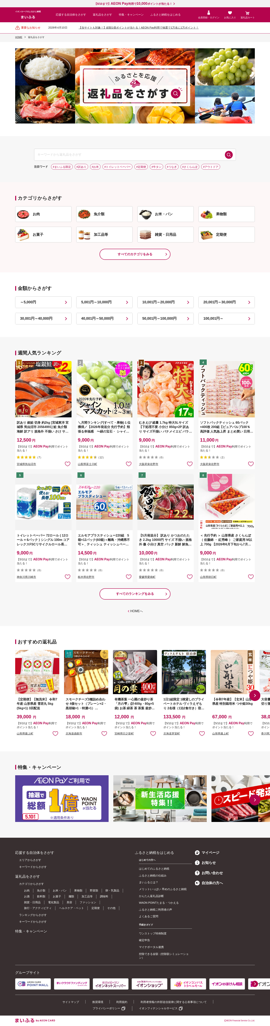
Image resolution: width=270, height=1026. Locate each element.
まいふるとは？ (148, 882)
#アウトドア (210, 166)
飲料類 (41, 896)
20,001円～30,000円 (219, 302)
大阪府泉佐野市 (148, 464)
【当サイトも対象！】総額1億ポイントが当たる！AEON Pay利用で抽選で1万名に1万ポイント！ (139, 27)
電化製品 (53, 902)
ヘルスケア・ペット (71, 908)
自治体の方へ (209, 883)
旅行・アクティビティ (38, 908)
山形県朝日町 (208, 576)
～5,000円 (28, 302)
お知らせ (205, 863)
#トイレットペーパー (117, 166)
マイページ (207, 853)
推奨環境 (97, 1002)
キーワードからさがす (33, 866)
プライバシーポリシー (106, 1008)
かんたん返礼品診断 (151, 896)
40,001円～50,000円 (97, 318)
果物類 (78, 890)
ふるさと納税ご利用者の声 (155, 909)
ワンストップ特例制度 (153, 933)
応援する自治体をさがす (71, 14)
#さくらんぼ (190, 166)
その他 (111, 908)
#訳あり (81, 166)
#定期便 (141, 166)
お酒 (27, 896)
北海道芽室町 (171, 733)
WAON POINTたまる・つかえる (159, 902)
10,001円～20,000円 (158, 302)
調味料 (104, 896)
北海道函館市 (74, 733)
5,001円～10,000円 (96, 302)
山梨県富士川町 (87, 464)
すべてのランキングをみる (135, 593)
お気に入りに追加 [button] (68, 464)
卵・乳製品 (112, 890)
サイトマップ (70, 1002)
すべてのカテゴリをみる (135, 254)
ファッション (88, 902)
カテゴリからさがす (31, 883)
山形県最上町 (25, 733)
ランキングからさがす (33, 914)
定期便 (95, 908)
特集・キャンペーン (131, 14)
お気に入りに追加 (55, 733)
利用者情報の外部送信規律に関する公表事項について (174, 1002)
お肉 (27, 890)
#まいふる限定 (62, 166)
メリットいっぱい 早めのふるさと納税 (163, 889)
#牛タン (156, 166)
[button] (254, 695)
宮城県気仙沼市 (26, 464)
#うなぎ (172, 166)
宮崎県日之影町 (124, 733)
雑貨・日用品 (32, 902)
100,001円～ (213, 318)
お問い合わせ (209, 873)
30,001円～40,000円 (36, 318)
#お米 (95, 166)
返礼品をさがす (102, 14)
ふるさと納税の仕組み (153, 875)
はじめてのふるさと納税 (154, 868)
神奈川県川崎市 (26, 576)
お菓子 (57, 896)
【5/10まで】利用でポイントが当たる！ (133, 3)
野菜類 (94, 890)
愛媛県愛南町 (147, 576)
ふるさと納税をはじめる (165, 14)
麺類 (71, 896)
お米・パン (60, 890)
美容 (69, 902)
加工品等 (87, 896)
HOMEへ (136, 611)
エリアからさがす (30, 860)
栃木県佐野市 (86, 576)
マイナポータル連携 (151, 947)
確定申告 (144, 940)
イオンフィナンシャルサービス (158, 1008)
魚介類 (41, 890)
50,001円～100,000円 (159, 318)
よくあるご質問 (148, 916)
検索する (229, 155)
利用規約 (121, 1002)
